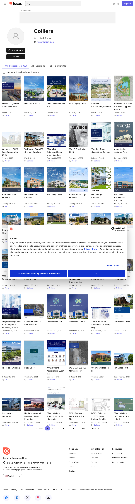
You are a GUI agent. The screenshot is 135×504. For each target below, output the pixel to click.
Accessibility (71, 490)
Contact (72, 471)
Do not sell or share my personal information (39, 273)
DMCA (54, 490)
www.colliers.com (45, 42)
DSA (61, 490)
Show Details (113, 265)
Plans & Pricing (75, 462)
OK (96, 273)
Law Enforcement (27, 490)
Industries (94, 466)
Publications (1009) (15, 65)
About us (72, 453)
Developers (117, 453)
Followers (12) (58, 65)
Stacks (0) (38, 65)
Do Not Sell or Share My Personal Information (96, 490)
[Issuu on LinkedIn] (17, 498)
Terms (5, 490)
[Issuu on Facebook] (6, 498)
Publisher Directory (119, 458)
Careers (72, 458)
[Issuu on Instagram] (38, 498)
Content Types (96, 453)
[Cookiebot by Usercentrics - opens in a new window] (113, 229)
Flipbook (94, 462)
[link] (116, 3)
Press (71, 466)
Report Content (43, 490)
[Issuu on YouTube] (48, 498)
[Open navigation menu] (4, 3)
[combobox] (55, 3)
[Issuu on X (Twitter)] (27, 498)
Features (94, 458)
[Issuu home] (15, 3)
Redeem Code (118, 462)
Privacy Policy (91, 249)
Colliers (7, 115)
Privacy (14, 490)
